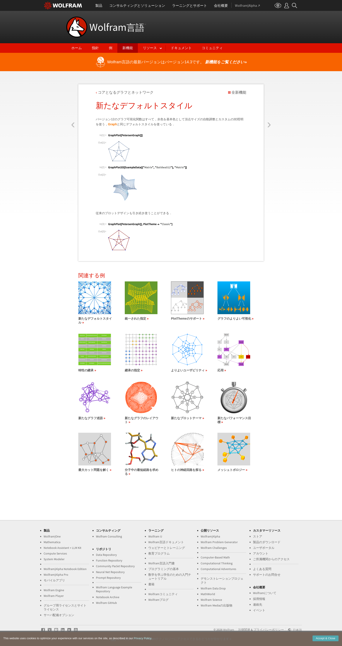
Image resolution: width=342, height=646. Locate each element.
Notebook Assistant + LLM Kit (62, 548)
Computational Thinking (217, 563)
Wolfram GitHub (106, 603)
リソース (150, 48)
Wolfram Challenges (214, 548)
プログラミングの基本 (163, 569)
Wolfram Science (211, 600)
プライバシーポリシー (268, 630)
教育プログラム (159, 553)
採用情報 (259, 599)
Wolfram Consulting (109, 536)
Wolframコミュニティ (163, 594)
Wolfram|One (52, 536)
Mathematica (52, 542)
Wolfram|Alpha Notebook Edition (65, 569)
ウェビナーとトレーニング (166, 548)
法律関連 (244, 630)
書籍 (151, 584)
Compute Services (55, 553)
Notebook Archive (107, 597)
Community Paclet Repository (115, 566)
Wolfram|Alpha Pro (56, 575)
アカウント (260, 553)
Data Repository (106, 555)
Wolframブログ (158, 600)
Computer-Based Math (215, 557)
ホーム (76, 48)
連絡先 (257, 604)
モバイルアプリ (54, 580)
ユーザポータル (263, 548)
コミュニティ (212, 48)
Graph (112, 124)
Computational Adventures (218, 569)
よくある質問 (262, 569)
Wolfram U (155, 536)
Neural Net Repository (110, 572)
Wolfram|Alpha (210, 536)
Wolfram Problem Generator (219, 542)
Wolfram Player (54, 596)
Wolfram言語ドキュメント (166, 542)
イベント (259, 610)
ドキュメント (181, 48)
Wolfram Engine (54, 590)
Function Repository (109, 560)
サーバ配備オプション (59, 615)
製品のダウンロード (266, 542)
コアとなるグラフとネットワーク (126, 92)
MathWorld (208, 594)
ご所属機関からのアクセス (271, 559)
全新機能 (238, 92)
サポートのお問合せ (266, 575)
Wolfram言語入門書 (161, 563)
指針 (95, 48)
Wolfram (117, 27)
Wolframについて (264, 593)
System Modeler (54, 559)
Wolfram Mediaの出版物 (216, 605)
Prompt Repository (108, 578)
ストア (257, 536)
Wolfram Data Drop (213, 588)
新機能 (127, 48)
